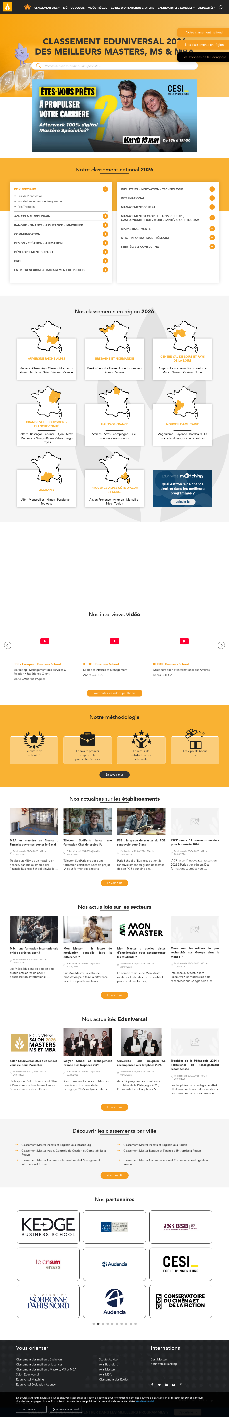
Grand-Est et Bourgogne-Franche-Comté (46, 424)
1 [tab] (93, 1324)
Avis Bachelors (108, 1364)
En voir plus (114, 883)
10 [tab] (135, 1324)
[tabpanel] (48, 1265)
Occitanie (46, 490)
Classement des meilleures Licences (39, 1364)
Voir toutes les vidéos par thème (115, 693)
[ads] (114, 151)
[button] (59, 8)
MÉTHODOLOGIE (74, 8)
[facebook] (152, 1385)
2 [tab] (98, 1324)
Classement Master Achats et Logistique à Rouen (155, 1145)
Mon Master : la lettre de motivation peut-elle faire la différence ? (88, 952)
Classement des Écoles (114, 1379)
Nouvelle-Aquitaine (182, 425)
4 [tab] (107, 1324)
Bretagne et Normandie (114, 359)
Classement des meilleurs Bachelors (39, 1359)
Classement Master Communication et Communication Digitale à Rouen (165, 1162)
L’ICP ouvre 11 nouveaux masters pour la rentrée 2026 (195, 842)
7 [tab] (121, 1324)
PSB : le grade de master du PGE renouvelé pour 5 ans (141, 842)
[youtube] (173, 1385)
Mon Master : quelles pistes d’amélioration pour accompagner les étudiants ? (141, 952)
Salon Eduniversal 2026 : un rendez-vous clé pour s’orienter (34, 1063)
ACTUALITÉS (205, 8)
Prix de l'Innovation (30, 196)
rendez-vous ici (145, 1401)
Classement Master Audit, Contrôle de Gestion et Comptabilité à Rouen (63, 1152)
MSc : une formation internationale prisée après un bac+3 (34, 950)
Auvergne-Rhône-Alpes (46, 359)
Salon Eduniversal (27, 1374)
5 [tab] (112, 1324)
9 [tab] (131, 1324)
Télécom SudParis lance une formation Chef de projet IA (88, 842)
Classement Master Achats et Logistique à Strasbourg (56, 1145)
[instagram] (180, 1385)
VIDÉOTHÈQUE (97, 8)
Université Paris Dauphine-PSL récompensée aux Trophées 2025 (141, 1063)
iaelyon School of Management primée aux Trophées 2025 (88, 1063)
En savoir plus (114, 774)
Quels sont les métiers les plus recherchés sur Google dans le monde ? (195, 952)
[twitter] (159, 1385)
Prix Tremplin (26, 207)
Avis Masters (107, 1369)
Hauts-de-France (114, 425)
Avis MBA (105, 1374)
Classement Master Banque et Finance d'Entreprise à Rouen (162, 1150)
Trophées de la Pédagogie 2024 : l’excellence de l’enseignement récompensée (195, 1065)
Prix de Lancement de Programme (40, 201)
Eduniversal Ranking (164, 1364)
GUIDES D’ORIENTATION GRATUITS (132, 8)
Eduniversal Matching (30, 1379)
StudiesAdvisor (109, 1359)
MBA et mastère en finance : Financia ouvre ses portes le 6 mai (34, 842)
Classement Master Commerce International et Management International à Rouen (60, 1162)
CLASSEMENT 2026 (46, 8)
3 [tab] (103, 1324)
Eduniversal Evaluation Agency (36, 1384)
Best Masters (159, 1359)
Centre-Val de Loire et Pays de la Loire (182, 359)
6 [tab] (117, 1324)
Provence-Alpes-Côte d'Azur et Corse (115, 490)
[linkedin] (166, 1385)
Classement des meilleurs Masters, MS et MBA (46, 1369)
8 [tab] (126, 1324)
